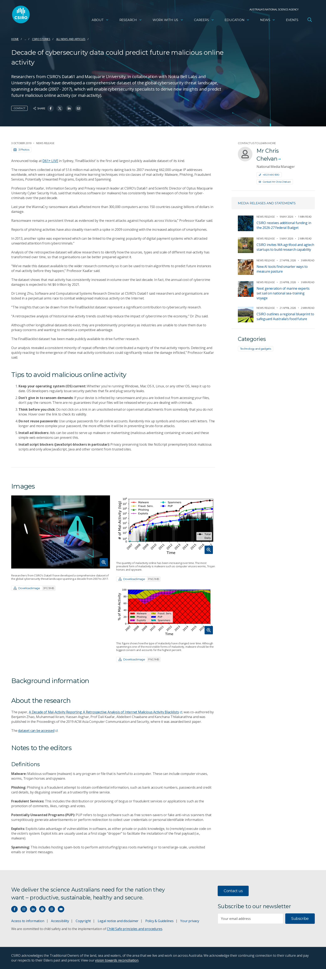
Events (292, 20)
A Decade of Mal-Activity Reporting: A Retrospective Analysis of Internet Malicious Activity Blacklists (105, 712)
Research (130, 20)
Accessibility (60, 921)
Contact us (233, 891)
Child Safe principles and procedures (134, 929)
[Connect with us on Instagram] (24, 909)
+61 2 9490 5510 (269, 174)
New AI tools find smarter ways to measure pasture (282, 269)
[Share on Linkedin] (69, 108)
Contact (19, 108)
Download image (34, 588)
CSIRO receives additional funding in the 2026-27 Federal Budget (284, 225)
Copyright (83, 921)
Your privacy (189, 921)
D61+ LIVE (50, 160)
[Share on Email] (78, 108)
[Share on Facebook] (50, 108)
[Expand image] (60, 532)
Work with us (168, 20)
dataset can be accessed (38, 730)
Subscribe (300, 918)
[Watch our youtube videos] (61, 909)
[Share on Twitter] (60, 108)
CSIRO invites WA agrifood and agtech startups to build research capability (285, 247)
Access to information (27, 921)
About (100, 20)
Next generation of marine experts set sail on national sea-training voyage (283, 293)
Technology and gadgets (255, 348)
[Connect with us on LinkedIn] (33, 909)
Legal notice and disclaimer (118, 921)
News (267, 20)
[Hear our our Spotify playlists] (42, 909)
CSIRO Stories (41, 39)
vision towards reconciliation (116, 960)
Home (15, 39)
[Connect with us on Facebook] (14, 909)
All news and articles (71, 39)
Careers (204, 20)
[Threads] (51, 909)
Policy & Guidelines (159, 921)
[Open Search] (309, 19)
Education (237, 20)
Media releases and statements (267, 203)
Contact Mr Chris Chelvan (275, 181)
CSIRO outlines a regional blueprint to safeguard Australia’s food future (285, 316)
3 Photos (21, 149)
